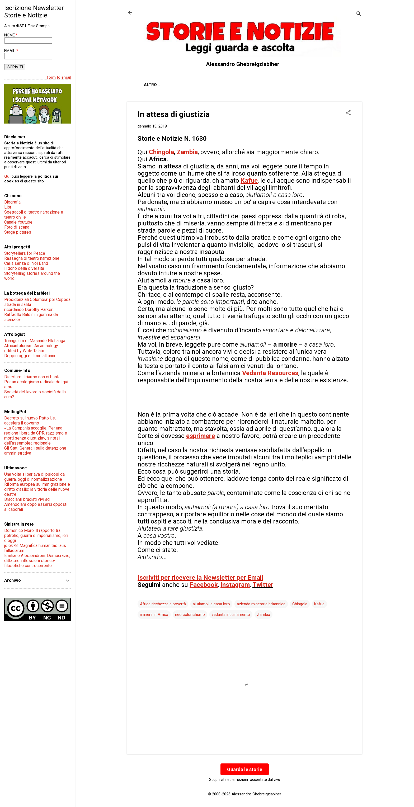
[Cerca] (359, 14)
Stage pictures (17, 232)
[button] (348, 113)
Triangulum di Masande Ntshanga (34, 340)
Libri (8, 207)
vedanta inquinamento (231, 614)
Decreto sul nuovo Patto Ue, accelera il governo (30, 421)
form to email (59, 77)
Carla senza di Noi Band (26, 263)
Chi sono (176, 84)
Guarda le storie (244, 769)
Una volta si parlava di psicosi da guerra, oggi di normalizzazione (34, 477)
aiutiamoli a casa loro (211, 604)
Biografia (12, 202)
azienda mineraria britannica (261, 604)
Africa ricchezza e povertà (163, 604)
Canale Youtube (18, 222)
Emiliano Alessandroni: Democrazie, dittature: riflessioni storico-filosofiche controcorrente (37, 560)
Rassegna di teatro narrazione (31, 258)
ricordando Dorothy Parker (28, 309)
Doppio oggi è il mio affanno (30, 355)
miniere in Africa (154, 614)
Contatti (206, 84)
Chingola (299, 604)
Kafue (319, 604)
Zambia (263, 614)
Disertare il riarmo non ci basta (32, 376)
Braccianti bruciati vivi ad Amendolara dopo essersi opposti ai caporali (35, 504)
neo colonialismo (190, 614)
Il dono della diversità (24, 268)
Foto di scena (16, 227)
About (151, 84)
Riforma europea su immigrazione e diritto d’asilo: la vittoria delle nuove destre (37, 489)
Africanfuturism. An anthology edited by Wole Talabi (31, 348)
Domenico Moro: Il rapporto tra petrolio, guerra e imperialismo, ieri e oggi (36, 535)
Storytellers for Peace (24, 253)
